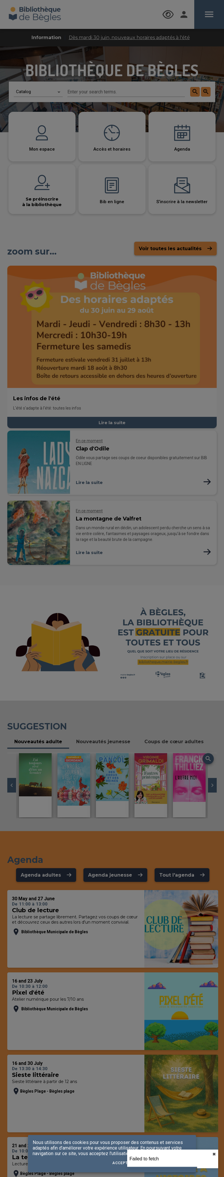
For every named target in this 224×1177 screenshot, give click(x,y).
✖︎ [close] (214, 1154)
